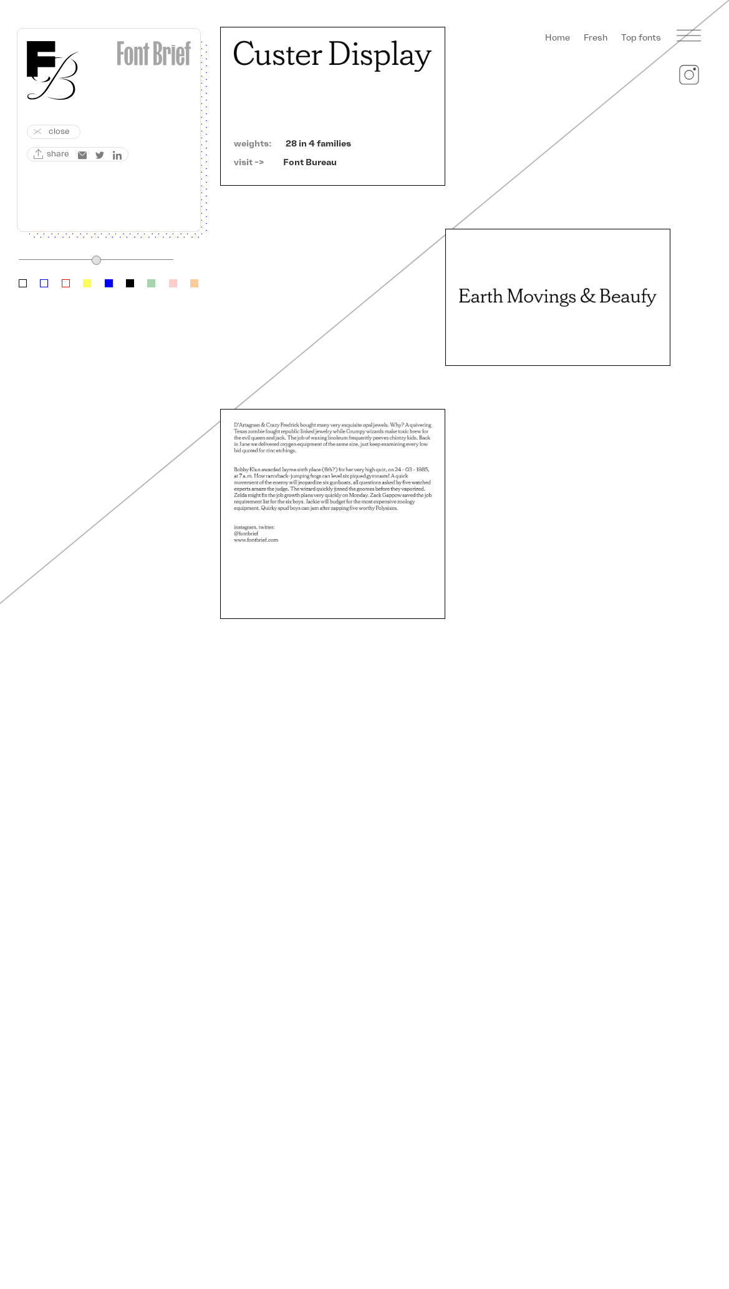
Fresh (595, 37)
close (59, 132)
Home (557, 37)
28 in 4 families (318, 143)
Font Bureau (310, 162)
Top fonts (641, 37)
